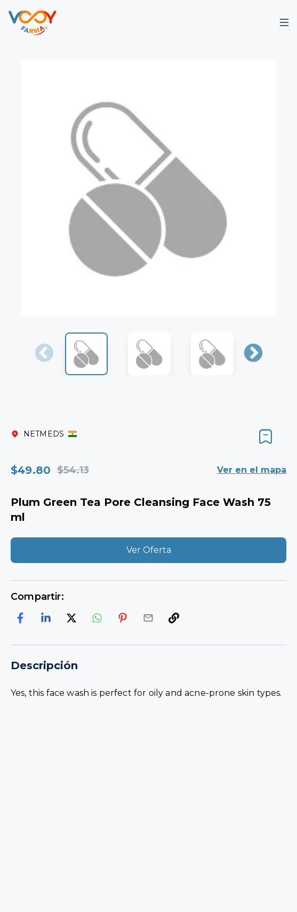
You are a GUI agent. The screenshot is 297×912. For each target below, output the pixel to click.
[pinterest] (122, 618)
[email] (148, 618)
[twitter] (71, 618)
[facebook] (20, 618)
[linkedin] (45, 618)
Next (253, 353)
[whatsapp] (97, 618)
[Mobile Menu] (284, 22)
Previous (44, 353)
